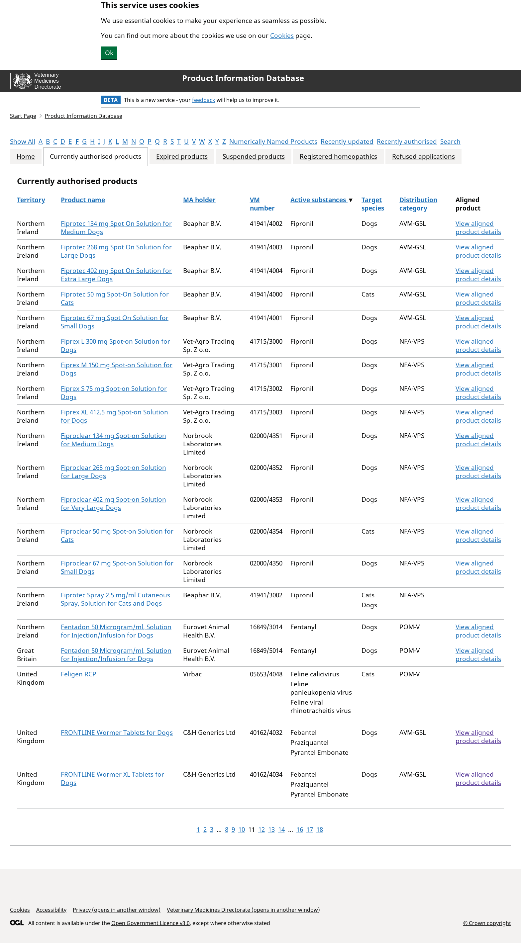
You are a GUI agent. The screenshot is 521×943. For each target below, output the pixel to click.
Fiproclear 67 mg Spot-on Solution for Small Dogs (117, 567)
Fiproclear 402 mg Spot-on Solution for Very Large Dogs (113, 503)
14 (281, 829)
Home (26, 156)
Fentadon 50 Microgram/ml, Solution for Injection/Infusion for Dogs (116, 631)
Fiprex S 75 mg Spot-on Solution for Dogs (114, 392)
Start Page (23, 116)
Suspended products (254, 156)
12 (261, 829)
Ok (109, 52)
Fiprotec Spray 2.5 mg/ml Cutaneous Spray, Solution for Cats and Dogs (115, 599)
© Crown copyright (487, 922)
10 (241, 829)
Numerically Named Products (273, 141)
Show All (22, 141)
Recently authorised (407, 141)
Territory (31, 200)
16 (299, 829)
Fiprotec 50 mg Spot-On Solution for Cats (115, 298)
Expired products (182, 156)
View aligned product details (478, 227)
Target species (373, 204)
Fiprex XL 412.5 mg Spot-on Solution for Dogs (114, 416)
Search (450, 141)
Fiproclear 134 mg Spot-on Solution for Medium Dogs (113, 439)
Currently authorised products (95, 156)
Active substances (319, 200)
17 (309, 829)
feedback (203, 100)
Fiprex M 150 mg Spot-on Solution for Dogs (116, 369)
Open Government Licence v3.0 (150, 923)
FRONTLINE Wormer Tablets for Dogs (117, 732)
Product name (83, 200)
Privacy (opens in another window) (116, 909)
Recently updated (347, 141)
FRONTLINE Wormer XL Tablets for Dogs (112, 778)
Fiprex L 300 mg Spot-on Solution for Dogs (115, 345)
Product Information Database (243, 78)
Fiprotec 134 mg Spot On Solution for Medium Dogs (116, 227)
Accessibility (51, 909)
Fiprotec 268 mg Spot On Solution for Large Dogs (116, 251)
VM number (262, 204)
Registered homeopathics (338, 156)
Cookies (282, 35)
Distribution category (418, 204)
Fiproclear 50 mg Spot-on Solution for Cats (117, 535)
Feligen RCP (78, 674)
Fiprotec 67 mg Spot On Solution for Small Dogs (114, 321)
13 (271, 829)
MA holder (199, 200)
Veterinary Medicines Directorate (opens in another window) (243, 909)
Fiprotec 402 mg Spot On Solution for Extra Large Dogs (116, 274)
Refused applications (423, 156)
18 (319, 829)
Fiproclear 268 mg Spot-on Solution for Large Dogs (113, 471)
